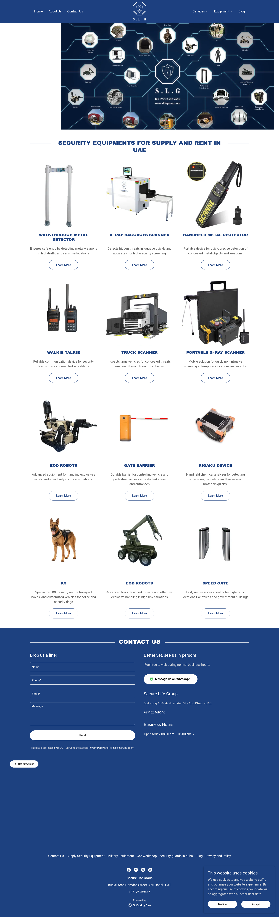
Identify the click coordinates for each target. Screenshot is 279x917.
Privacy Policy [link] (96, 747)
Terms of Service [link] (118, 747)
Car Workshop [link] (147, 856)
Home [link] (38, 11)
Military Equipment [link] (120, 856)
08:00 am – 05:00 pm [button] (176, 734)
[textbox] (82, 666)
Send (82, 735)
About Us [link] (55, 11)
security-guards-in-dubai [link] (177, 856)
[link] (139, 11)
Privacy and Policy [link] (218, 856)
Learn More (63, 265)
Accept (256, 904)
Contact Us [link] (75, 11)
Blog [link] (242, 11)
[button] (200, 11)
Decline (222, 904)
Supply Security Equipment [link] (86, 856)
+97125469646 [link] (154, 712)
